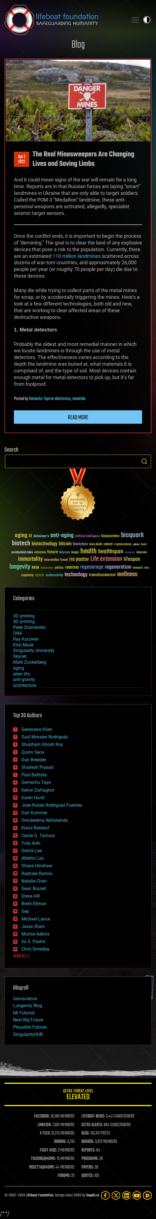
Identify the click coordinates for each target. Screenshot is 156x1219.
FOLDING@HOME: (43, 1158)
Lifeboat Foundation (39, 1195)
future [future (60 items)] (52, 552)
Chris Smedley (35, 949)
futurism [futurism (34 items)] (64, 553)
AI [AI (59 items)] (30, 536)
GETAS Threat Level (78, 1095)
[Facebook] (105, 1195)
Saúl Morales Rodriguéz (44, 737)
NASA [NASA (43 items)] (35, 568)
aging (18, 668)
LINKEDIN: (44, 1125)
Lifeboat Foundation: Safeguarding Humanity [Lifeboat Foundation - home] (64, 19)
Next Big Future (28, 1019)
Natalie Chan (34, 881)
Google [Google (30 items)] (75, 552)
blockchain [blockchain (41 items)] (80, 544)
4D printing (24, 621)
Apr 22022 (21, 159)
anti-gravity (24, 679)
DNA (17, 633)
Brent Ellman (33, 903)
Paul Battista (34, 774)
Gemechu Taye (39, 399)
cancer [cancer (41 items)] (108, 544)
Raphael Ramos (37, 873)
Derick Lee (31, 850)
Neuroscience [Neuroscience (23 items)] (47, 568)
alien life (21, 674)
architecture (24, 685)
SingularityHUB (28, 1034)
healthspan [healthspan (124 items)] (110, 551)
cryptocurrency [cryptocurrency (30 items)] (123, 544)
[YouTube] (137, 1195)
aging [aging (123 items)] (21, 535)
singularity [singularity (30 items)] (27, 575)
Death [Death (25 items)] (144, 544)
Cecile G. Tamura (38, 835)
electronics (63, 399)
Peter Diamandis (29, 627)
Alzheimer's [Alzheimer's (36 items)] (41, 536)
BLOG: (85, 1133)
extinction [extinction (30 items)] (40, 552)
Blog (78, 45)
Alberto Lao (32, 858)
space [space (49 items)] (39, 575)
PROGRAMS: (89, 1158)
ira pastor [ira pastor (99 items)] (79, 559)
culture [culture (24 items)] (136, 544)
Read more (78, 417)
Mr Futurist (23, 1013)
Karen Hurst (32, 797)
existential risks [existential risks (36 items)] (22, 553)
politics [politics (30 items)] (59, 568)
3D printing (24, 616)
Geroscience (25, 998)
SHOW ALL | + (21, 956)
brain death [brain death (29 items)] (95, 544)
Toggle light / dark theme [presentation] (146, 19)
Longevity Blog (27, 1005)
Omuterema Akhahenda (44, 820)
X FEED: (45, 1133)
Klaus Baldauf (35, 827)
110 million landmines (77, 256)
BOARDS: (87, 1141)
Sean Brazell (33, 888)
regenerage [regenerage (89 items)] (91, 567)
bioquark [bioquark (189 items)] (132, 535)
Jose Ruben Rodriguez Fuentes (51, 805)
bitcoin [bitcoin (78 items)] (65, 544)
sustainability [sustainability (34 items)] (54, 576)
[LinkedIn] (126, 1195)
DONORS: (60, 1141)
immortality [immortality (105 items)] (30, 559)
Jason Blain (33, 926)
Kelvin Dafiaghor (37, 790)
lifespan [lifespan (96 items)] (131, 559)
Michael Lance (35, 919)
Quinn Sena (32, 752)
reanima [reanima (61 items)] (72, 567)
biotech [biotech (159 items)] (21, 543)
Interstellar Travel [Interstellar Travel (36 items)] (56, 560)
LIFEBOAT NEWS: (93, 1116)
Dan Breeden (33, 759)
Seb (25, 911)
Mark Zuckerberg (29, 662)
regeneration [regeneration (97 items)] (118, 567)
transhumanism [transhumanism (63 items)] (102, 575)
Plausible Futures (30, 1027)
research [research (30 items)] (138, 568)
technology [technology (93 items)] (76, 575)
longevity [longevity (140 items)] (19, 567)
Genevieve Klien (36, 729)
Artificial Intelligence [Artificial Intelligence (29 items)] (87, 536)
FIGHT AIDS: (48, 1150)
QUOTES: (87, 1175)
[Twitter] (116, 1195)
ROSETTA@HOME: (42, 1167)
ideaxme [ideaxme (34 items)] (141, 553)
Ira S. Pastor (33, 941)
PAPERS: (87, 1167)
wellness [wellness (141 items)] (127, 574)
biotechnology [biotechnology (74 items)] (45, 544)
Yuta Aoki (30, 843)
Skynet (19, 656)
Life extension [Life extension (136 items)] (106, 559)
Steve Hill (30, 896)
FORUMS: (64, 1175)
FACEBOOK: (42, 1116)
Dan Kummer (34, 812)
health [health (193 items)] (88, 551)
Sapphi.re (92, 1195)
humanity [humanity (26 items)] (130, 552)
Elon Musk (23, 645)
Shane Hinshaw (36, 865)
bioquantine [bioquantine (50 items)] (110, 536)
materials (79, 399)
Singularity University (34, 650)
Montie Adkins (35, 934)
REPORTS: (88, 1150)
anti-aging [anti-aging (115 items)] (62, 535)
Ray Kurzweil (25, 639)
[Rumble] (147, 1195)
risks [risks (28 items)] (146, 567)
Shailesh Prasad (37, 767)
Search (144, 461)
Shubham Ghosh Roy (42, 744)
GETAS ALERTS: (92, 1125)
